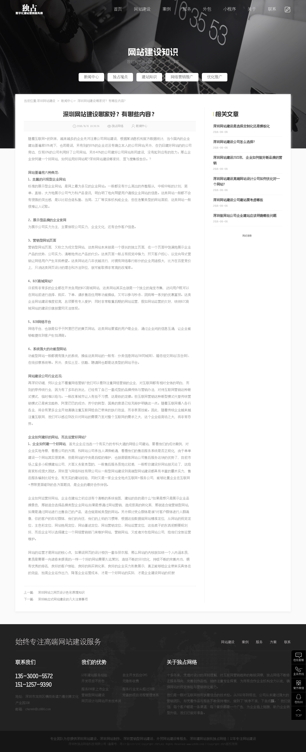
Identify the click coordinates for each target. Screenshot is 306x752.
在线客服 (298, 660)
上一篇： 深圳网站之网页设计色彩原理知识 (54, 592)
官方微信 (298, 688)
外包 (207, 9)
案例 (167, 9)
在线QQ (299, 702)
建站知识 (149, 77)
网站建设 (142, 9)
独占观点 (120, 77)
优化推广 (214, 77)
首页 (118, 9)
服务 (187, 9)
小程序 (229, 9)
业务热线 (298, 674)
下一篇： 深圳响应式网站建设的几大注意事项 (56, 599)
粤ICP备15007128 (129, 744)
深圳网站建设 (46, 101)
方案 (273, 642)
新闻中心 (91, 77)
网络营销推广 (182, 77)
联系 (272, 9)
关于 (252, 9)
